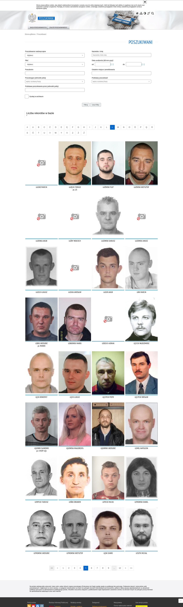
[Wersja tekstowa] (145, 13)
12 (120, 555)
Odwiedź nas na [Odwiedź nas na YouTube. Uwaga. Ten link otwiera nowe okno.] (33, 593)
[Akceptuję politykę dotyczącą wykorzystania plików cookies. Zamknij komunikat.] (145, 2)
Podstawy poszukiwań (100, 78)
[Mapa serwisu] (141, 13)
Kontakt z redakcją (76, 593)
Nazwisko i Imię (97, 51)
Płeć (29, 60)
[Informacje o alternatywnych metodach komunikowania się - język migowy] (148, 13)
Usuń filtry (95, 105)
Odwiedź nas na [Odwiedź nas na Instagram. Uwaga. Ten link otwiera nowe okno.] (42, 593)
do (123, 64)
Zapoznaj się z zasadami (121, 597)
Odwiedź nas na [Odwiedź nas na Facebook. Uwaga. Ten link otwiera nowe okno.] (37, 593)
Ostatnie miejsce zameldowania (103, 69)
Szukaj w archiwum (39, 96)
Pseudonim (32, 69)
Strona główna (32, 34)
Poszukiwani (44, 34)
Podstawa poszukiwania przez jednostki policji (44, 86)
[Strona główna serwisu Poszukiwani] (137, 13)
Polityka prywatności (120, 601)
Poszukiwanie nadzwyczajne (38, 51)
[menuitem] (38, 27)
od (93, 64)
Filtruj (86, 105)
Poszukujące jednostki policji (38, 78)
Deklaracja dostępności (99, 593)
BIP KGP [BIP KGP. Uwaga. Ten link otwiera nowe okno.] (57, 593)
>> (130, 554)
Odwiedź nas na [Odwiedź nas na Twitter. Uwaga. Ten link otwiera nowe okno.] (29, 597)
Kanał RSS (29, 593)
